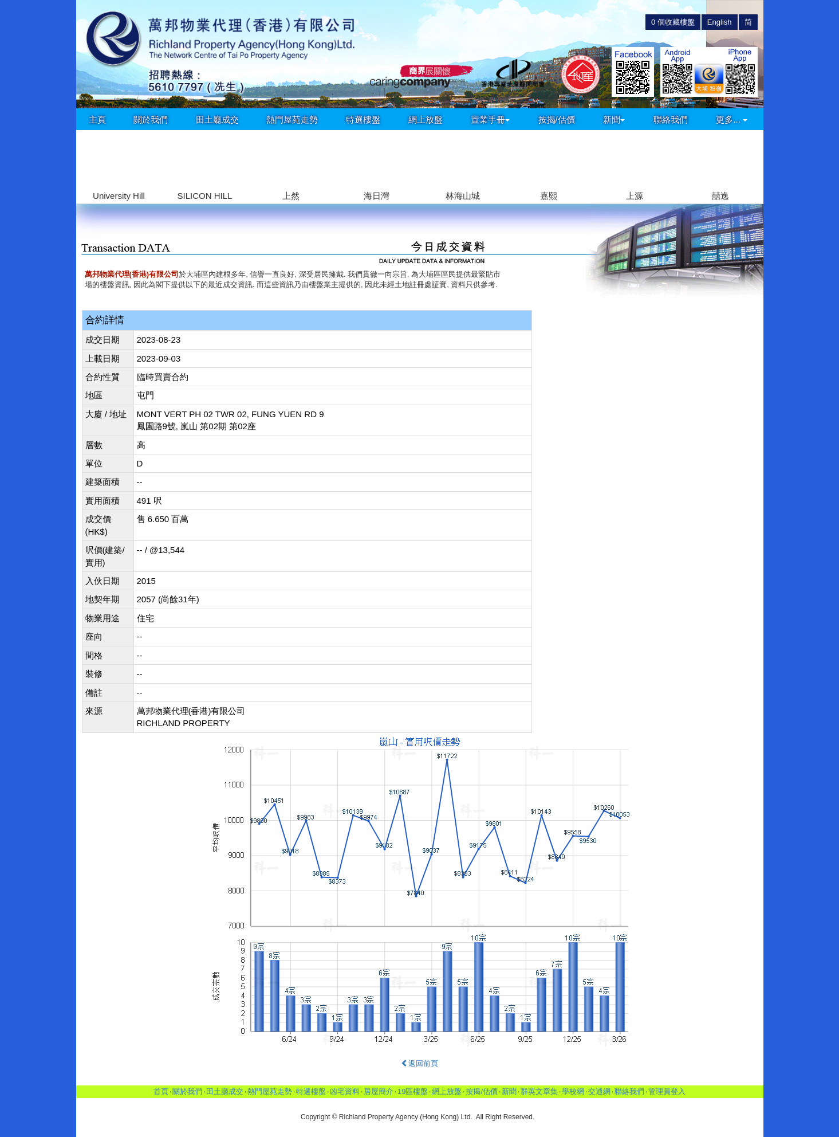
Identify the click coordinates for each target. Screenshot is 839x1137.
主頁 (97, 119)
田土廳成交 (217, 119)
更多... (731, 119)
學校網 (573, 1091)
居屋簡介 (378, 1091)
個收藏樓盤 (673, 22)
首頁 (160, 1091)
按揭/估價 (556, 119)
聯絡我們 (670, 119)
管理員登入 (667, 1091)
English (719, 22)
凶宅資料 (345, 1091)
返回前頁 (419, 1063)
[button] (750, 160)
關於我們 (150, 119)
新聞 (614, 119)
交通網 (599, 1091)
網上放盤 (425, 119)
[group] (119, 167)
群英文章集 (539, 1091)
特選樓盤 (363, 119)
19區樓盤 (412, 1091)
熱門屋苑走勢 (292, 119)
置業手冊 (490, 119)
